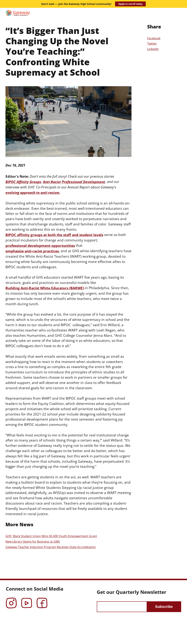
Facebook (153, 38)
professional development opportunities (40, 245)
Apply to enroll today (130, 3)
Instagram (11, 600)
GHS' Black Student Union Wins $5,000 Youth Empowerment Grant (51, 536)
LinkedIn (153, 49)
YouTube (26, 600)
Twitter (152, 44)
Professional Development (83, 181)
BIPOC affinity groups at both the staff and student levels (54, 234)
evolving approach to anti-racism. (32, 192)
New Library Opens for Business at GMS (32, 542)
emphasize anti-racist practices (32, 251)
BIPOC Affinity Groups (23, 181)
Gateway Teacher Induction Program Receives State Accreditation (50, 547)
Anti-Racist (52, 181)
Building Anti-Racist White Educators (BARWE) (44, 288)
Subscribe (164, 607)
